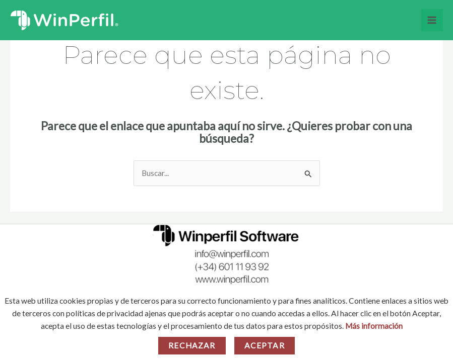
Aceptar (264, 345)
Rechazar (191, 345)
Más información (374, 325)
